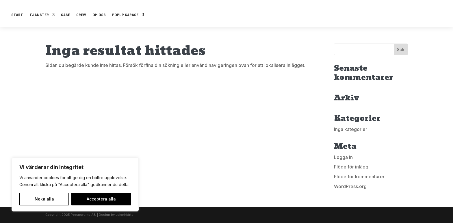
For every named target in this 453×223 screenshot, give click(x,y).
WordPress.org (350, 186)
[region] (75, 184)
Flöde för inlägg (351, 167)
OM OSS (99, 14)
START (17, 14)
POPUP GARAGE (125, 14)
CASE (65, 14)
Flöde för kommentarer (359, 176)
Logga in (343, 157)
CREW (81, 14)
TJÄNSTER (39, 14)
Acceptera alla (101, 198)
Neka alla (44, 198)
